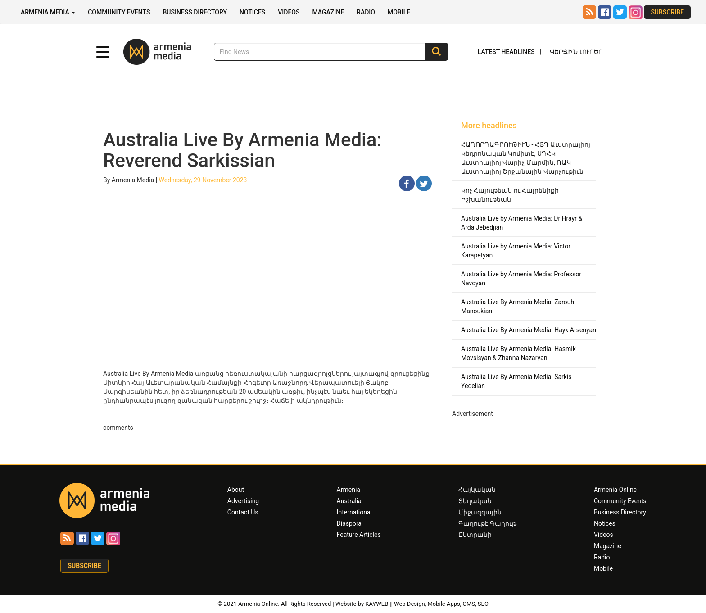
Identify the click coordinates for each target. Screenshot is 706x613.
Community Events (119, 12)
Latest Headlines (506, 51)
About (235, 489)
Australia (349, 501)
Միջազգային (480, 512)
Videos (288, 12)
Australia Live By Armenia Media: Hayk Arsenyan (528, 330)
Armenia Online (615, 489)
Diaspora (349, 523)
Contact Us (242, 512)
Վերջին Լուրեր (576, 52)
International (354, 512)
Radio (366, 12)
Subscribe (667, 12)
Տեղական (475, 501)
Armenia (348, 489)
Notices (252, 12)
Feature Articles (359, 534)
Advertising (243, 501)
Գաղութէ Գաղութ (487, 523)
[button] (102, 52)
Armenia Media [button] (48, 12)
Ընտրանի (475, 534)
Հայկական (477, 489)
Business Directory (195, 12)
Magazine (328, 12)
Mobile (399, 12)
